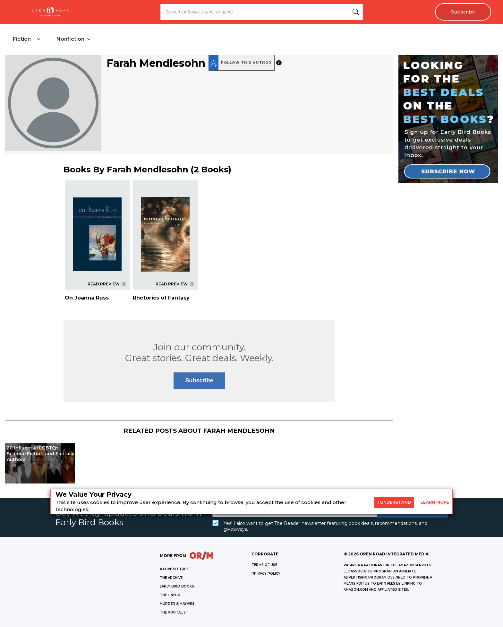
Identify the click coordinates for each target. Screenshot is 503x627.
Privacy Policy (266, 573)
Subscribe (463, 12)
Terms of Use (264, 565)
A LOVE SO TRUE (174, 569)
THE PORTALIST (174, 612)
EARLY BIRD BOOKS (177, 586)
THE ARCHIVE (171, 578)
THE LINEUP (170, 595)
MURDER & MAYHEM (177, 604)
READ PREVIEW (107, 284)
